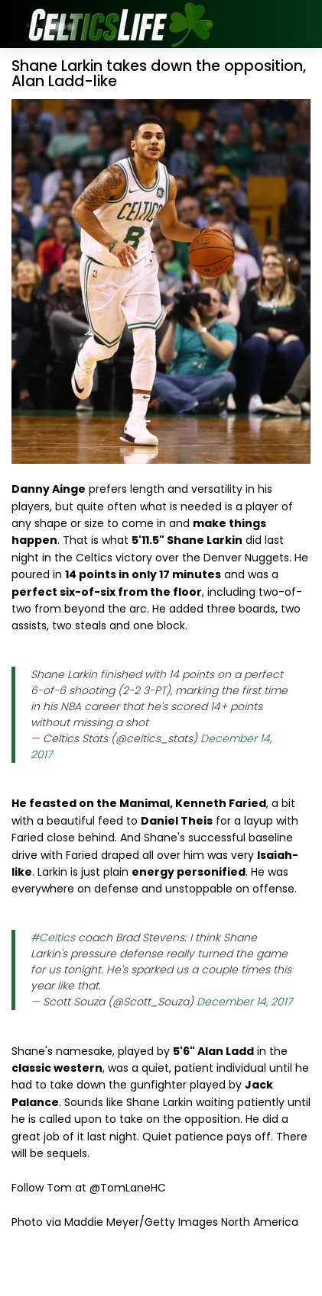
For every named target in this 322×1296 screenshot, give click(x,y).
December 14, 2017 (244, 1001)
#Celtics (53, 937)
